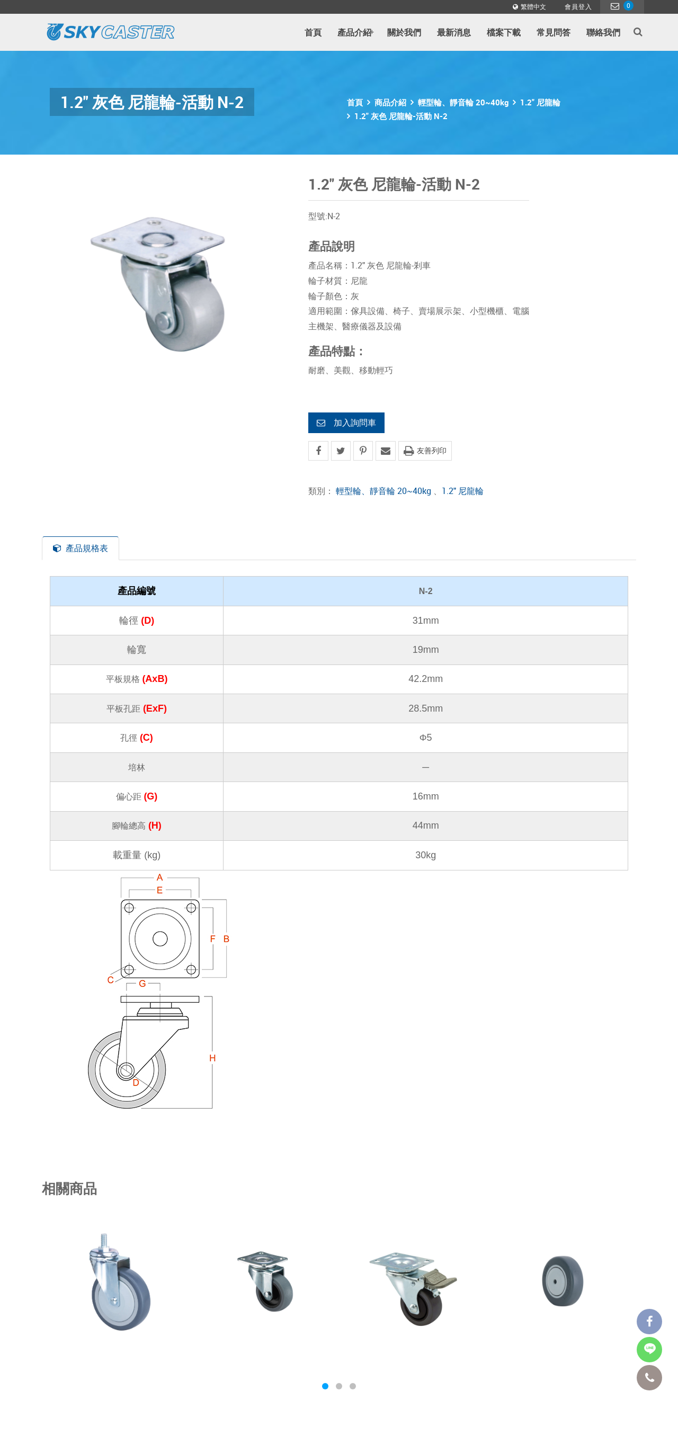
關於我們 (404, 32)
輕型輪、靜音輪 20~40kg (463, 102)
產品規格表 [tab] (80, 548)
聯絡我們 (603, 32)
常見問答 (553, 32)
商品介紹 (390, 102)
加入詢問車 (346, 422)
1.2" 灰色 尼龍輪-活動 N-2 (401, 116)
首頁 (313, 32)
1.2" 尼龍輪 (540, 102)
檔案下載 (504, 32)
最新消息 (454, 32)
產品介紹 (355, 32)
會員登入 (578, 6)
